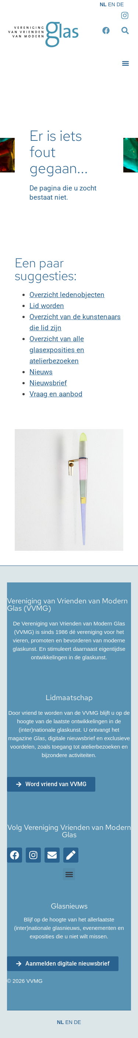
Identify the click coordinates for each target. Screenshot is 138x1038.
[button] (125, 63)
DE (120, 4)
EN (111, 4)
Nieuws (41, 372)
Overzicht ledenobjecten (67, 294)
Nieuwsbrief (48, 383)
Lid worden (46, 306)
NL (103, 4)
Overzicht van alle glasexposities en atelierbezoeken (56, 350)
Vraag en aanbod (55, 394)
